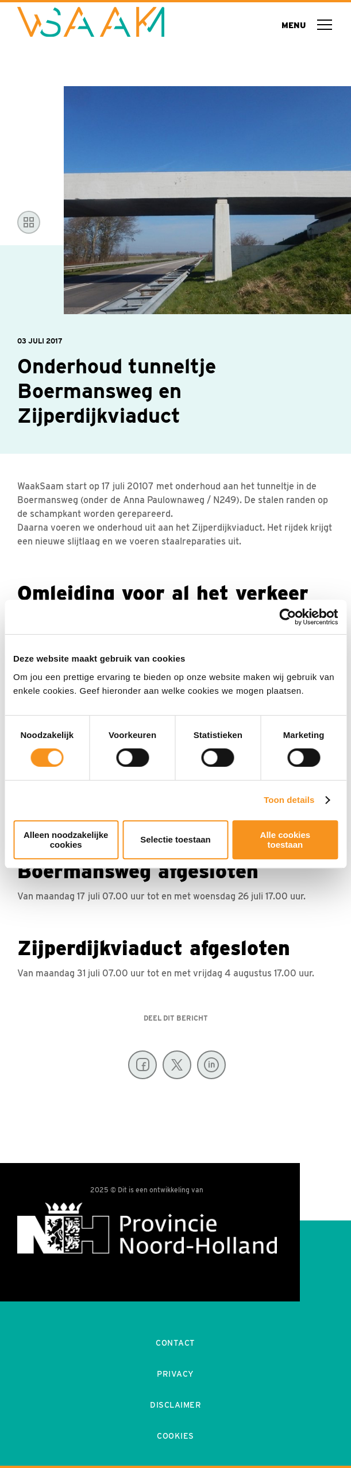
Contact (175, 1342)
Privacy (175, 1373)
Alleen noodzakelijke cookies (66, 839)
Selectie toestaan (175, 839)
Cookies (175, 1435)
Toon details (289, 800)
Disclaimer (175, 1404)
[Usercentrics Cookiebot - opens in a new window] (287, 616)
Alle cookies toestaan (285, 839)
